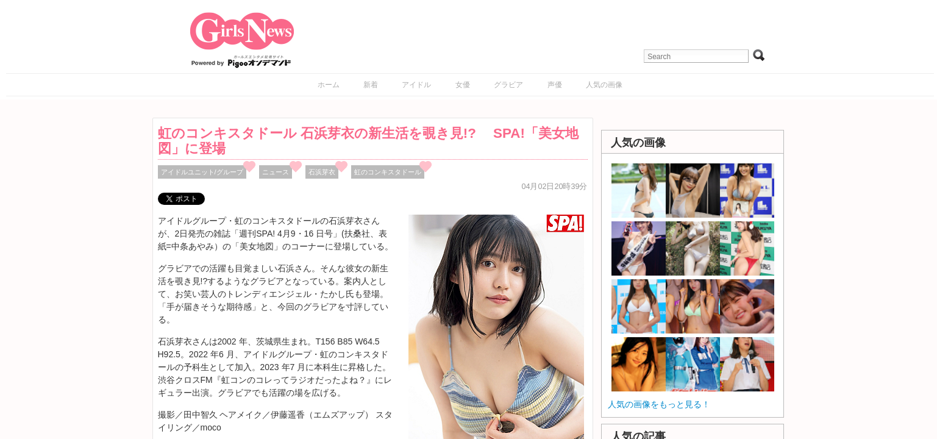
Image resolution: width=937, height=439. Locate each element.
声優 (554, 84)
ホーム (329, 84)
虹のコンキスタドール (387, 172)
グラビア (508, 84)
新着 (370, 84)
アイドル (416, 84)
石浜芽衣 (321, 172)
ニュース (275, 172)
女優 (462, 84)
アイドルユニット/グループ (202, 172)
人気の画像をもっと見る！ (659, 404)
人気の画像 (604, 84)
